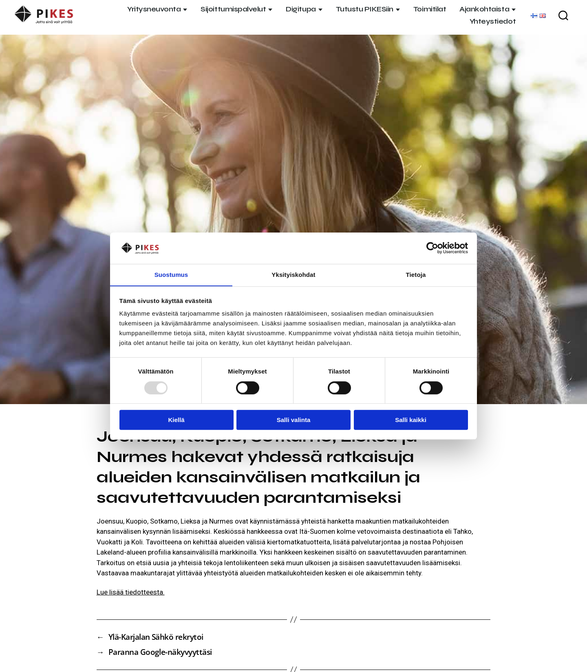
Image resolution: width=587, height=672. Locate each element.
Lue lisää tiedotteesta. (131, 592)
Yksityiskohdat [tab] (293, 274)
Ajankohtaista (484, 9)
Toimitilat (429, 9)
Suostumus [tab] (171, 274)
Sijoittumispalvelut (233, 9)
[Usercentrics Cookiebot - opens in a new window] (432, 248)
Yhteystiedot (493, 21)
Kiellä (176, 420)
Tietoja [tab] (416, 274)
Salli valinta (294, 420)
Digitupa (301, 9)
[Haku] (563, 15)
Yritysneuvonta (154, 9)
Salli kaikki (410, 420)
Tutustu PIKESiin (364, 9)
